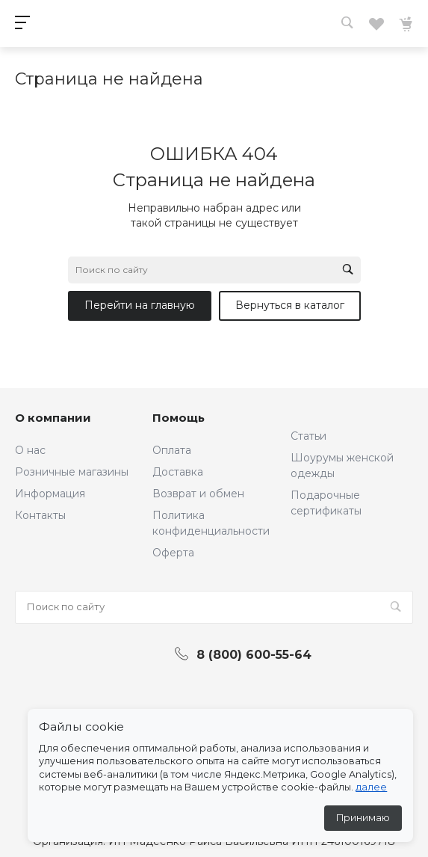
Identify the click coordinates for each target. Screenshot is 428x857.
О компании (53, 418)
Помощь (178, 418)
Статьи (308, 436)
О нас (30, 450)
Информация (50, 493)
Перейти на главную (139, 305)
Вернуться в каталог (289, 305)
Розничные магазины (71, 472)
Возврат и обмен (198, 493)
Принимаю (363, 817)
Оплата (171, 450)
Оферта (173, 552)
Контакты (40, 515)
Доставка (177, 472)
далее (371, 787)
